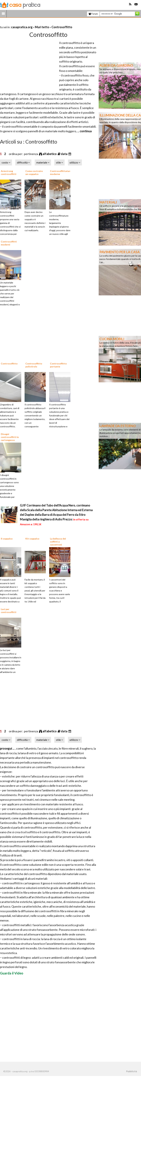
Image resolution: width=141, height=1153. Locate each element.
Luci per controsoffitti (8, 611)
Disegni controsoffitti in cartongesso (10, 437)
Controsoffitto (61, 27)
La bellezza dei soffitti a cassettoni (58, 541)
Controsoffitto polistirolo (33, 365)
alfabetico (50, 154)
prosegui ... (7, 748)
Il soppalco (7, 538)
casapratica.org (22, 27)
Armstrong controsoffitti (8, 172)
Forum (93, 13)
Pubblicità (131, 1071)
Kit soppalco (32, 538)
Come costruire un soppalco (34, 172)
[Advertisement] (39, 23)
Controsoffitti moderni (9, 243)
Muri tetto (42, 27)
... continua (84, 131)
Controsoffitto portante (58, 365)
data (64, 154)
